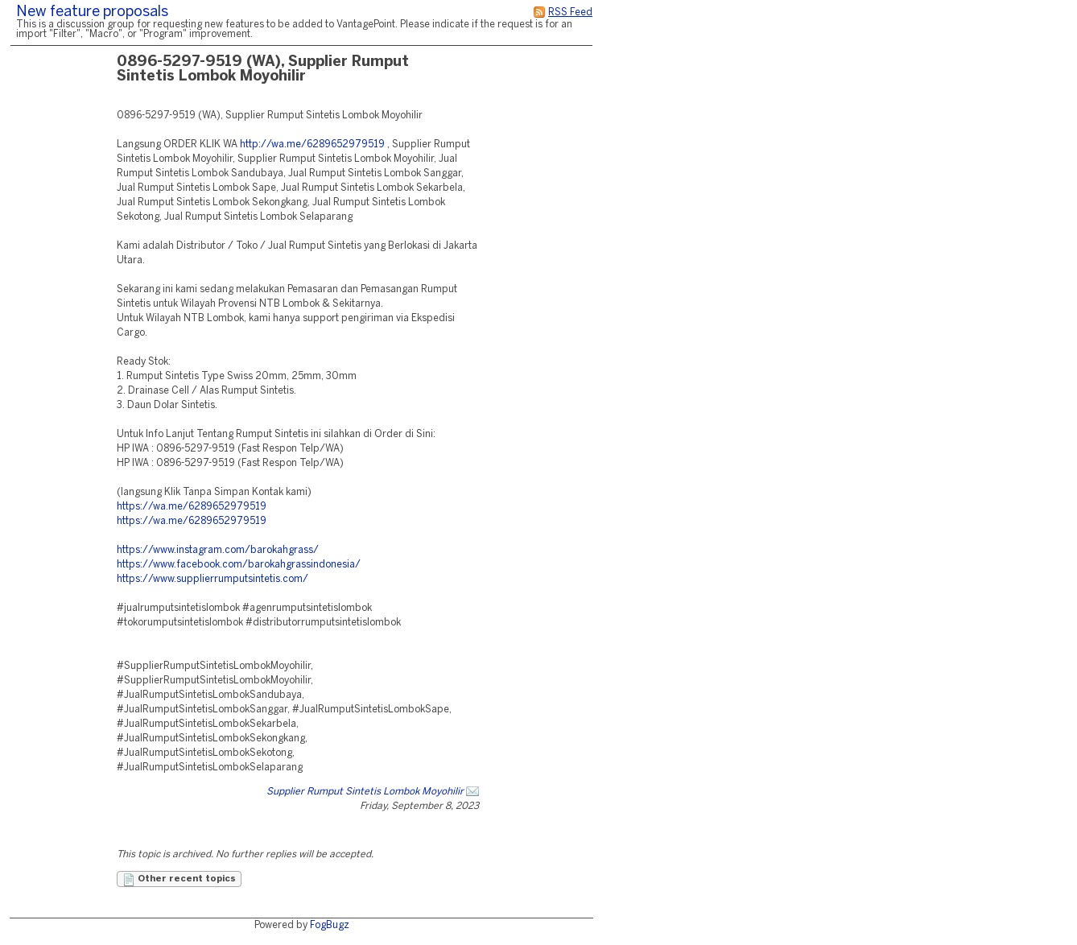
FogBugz (329, 925)
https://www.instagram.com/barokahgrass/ (218, 550)
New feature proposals (92, 12)
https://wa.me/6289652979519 (191, 506)
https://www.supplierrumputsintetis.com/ (212, 579)
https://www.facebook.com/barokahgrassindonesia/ (239, 564)
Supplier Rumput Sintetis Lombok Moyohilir (365, 791)
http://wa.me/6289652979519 (312, 144)
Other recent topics (179, 879)
